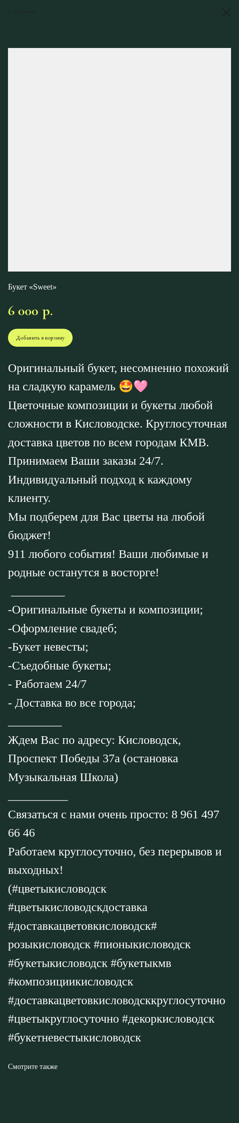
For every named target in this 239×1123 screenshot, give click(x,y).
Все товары (25, 11)
